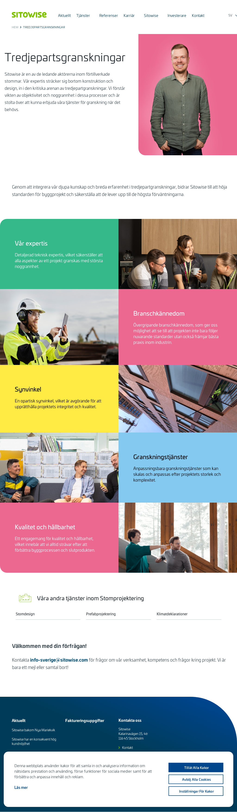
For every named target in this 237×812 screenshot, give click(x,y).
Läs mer (21, 787)
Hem (15, 27)
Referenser (108, 15)
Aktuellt (64, 15)
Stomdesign (25, 613)
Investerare (177, 15)
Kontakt (127, 747)
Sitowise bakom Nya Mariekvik (33, 730)
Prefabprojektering (101, 613)
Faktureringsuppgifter (84, 720)
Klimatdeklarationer (172, 613)
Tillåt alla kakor (196, 767)
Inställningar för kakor (195, 791)
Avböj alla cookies (195, 779)
